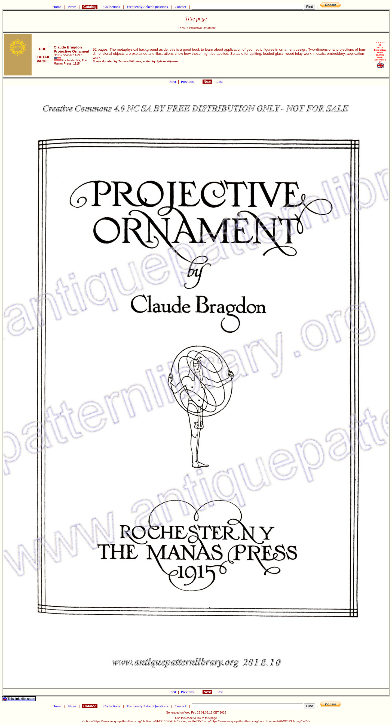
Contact (180, 7)
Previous (188, 82)
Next (207, 82)
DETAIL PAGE (42, 59)
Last (219, 82)
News (72, 7)
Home (56, 7)
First (173, 82)
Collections (112, 7)
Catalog (89, 7)
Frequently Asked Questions (147, 7)
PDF (42, 49)
